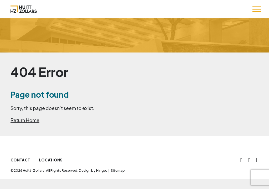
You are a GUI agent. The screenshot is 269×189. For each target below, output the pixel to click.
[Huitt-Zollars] (24, 9)
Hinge (101, 170)
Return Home (25, 120)
